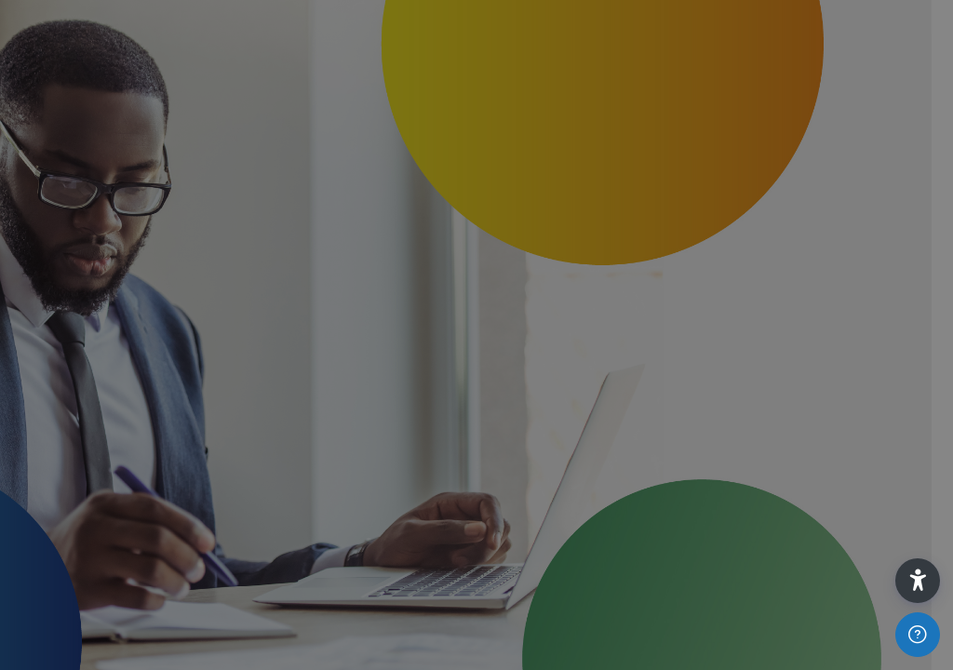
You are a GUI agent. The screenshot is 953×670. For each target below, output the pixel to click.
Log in (757, 546)
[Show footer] (917, 634)
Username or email (652, 279)
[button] (917, 580)
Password (622, 381)
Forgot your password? (847, 482)
